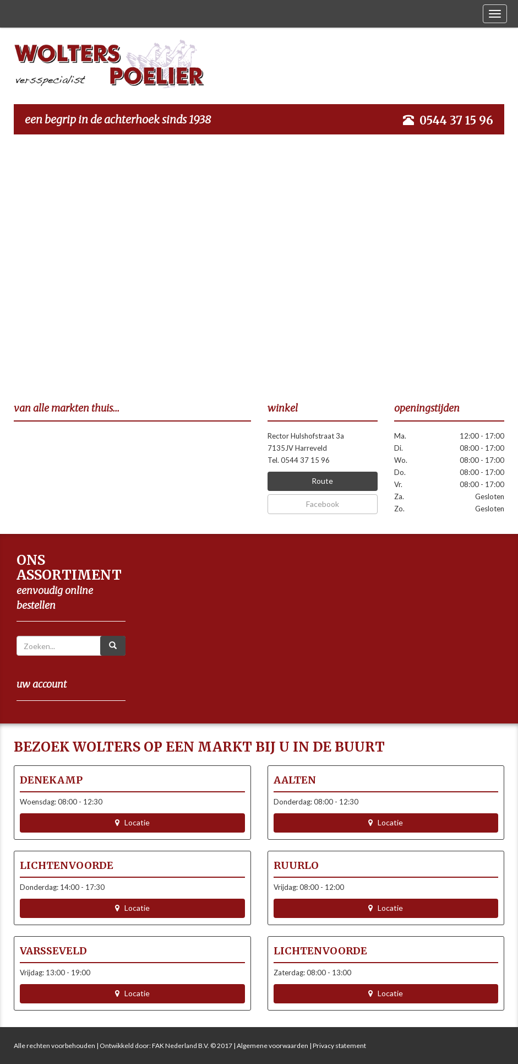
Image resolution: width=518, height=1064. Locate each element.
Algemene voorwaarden (272, 1045)
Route (322, 480)
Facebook (322, 504)
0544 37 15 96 (456, 120)
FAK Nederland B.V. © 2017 (192, 1045)
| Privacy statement (337, 1045)
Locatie (132, 822)
